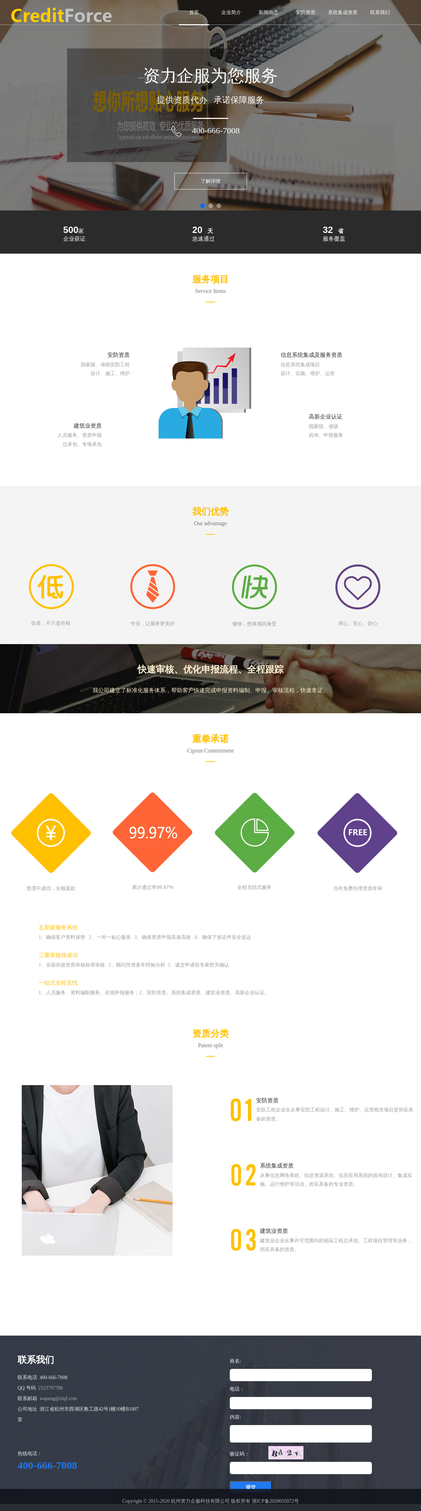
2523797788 (50, 1452)
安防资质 (305, 12)
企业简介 (231, 12)
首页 (194, 12)
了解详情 (210, 181)
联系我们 (380, 12)
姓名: (235, 1425)
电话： (237, 1453)
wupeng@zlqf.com (58, 1463)
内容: (235, 1481)
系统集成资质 (342, 12)
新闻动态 (268, 12)
